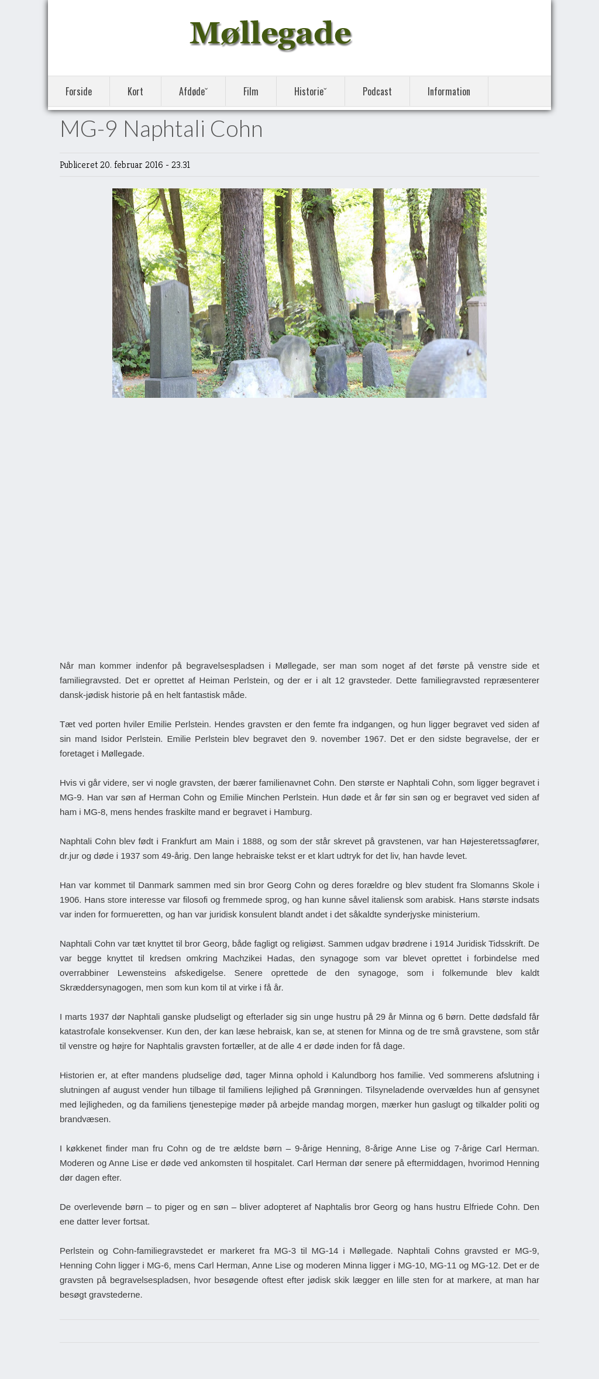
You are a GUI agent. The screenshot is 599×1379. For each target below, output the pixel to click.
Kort (135, 91)
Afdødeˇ (193, 91)
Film (251, 91)
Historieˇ (310, 91)
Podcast (377, 91)
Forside (79, 91)
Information (449, 91)
